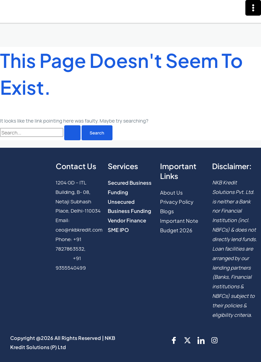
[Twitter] (187, 340)
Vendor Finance (127, 220)
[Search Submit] (72, 133)
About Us (171, 192)
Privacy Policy (176, 201)
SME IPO (118, 230)
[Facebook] (174, 340)
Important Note (179, 220)
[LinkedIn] (201, 340)
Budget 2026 (176, 230)
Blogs (167, 211)
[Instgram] (214, 340)
